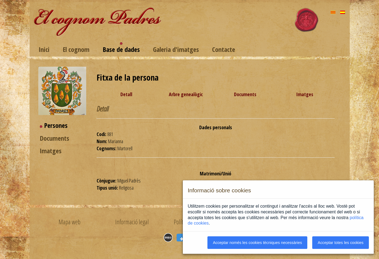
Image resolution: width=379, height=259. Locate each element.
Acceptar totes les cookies (340, 242)
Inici (44, 49)
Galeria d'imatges (176, 49)
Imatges (51, 150)
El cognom (76, 49)
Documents (54, 138)
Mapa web (69, 221)
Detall (126, 94)
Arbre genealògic (186, 94)
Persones (56, 125)
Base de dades (121, 49)
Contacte (223, 49)
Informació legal (132, 221)
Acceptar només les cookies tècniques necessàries (257, 242)
